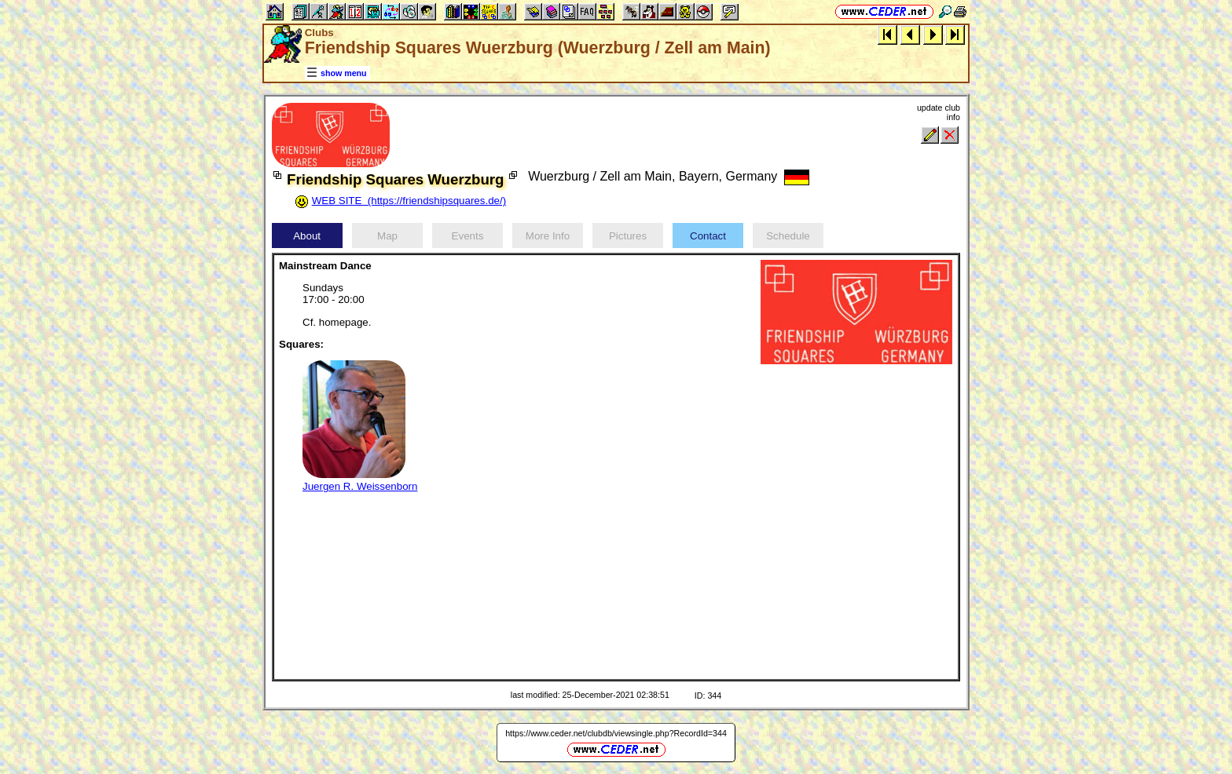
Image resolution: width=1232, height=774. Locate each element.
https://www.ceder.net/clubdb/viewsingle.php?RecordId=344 (616, 733)
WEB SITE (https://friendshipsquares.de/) (409, 200)
